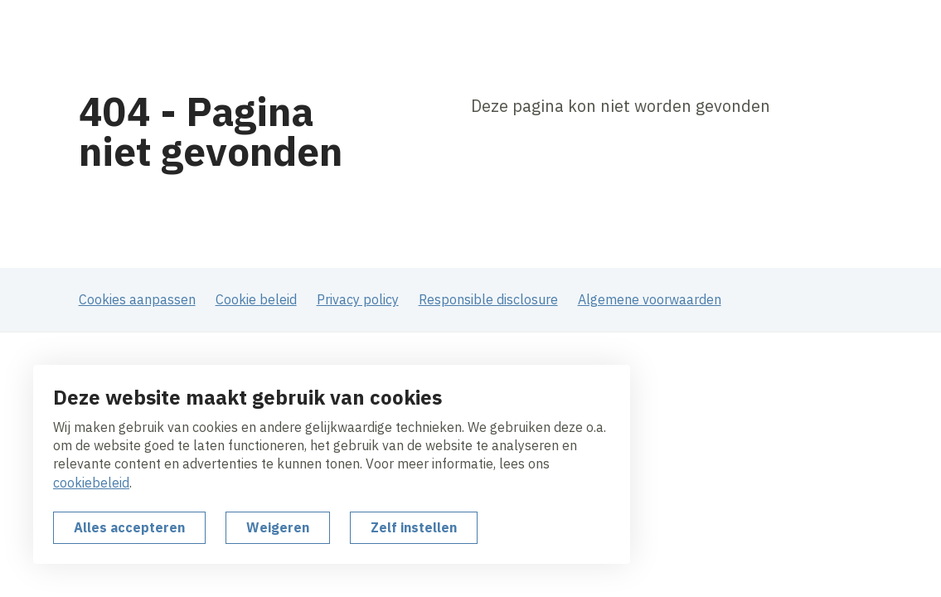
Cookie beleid (256, 299)
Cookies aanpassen (137, 299)
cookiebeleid (91, 482)
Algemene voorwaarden (649, 299)
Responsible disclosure (488, 299)
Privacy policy (358, 299)
